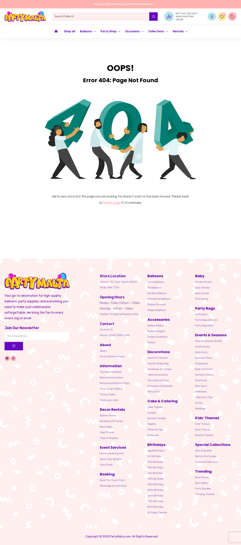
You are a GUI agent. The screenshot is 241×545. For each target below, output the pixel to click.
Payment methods (110, 372)
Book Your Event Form (112, 480)
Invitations (201, 314)
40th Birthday (155, 484)
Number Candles (156, 418)
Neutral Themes (204, 435)
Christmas (201, 380)
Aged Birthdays (156, 450)
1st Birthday (154, 456)
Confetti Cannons (157, 357)
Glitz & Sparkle (203, 450)
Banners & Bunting (158, 363)
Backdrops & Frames (111, 421)
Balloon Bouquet (156, 304)
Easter (199, 402)
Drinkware (153, 435)
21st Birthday (155, 473)
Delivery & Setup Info (112, 453)
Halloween (201, 391)
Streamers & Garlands (160, 386)
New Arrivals (202, 477)
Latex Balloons (155, 282)
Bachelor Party (203, 357)
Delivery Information (111, 377)
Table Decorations (157, 374)
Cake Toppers (155, 407)
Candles (151, 412)
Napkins (151, 424)
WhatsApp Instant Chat (113, 485)
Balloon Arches (108, 415)
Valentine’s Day (204, 397)
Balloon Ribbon (155, 325)
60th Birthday (155, 495)
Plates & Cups (155, 429)
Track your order (109, 400)
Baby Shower (202, 287)
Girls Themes (202, 424)
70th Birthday (155, 501)
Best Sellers (202, 483)
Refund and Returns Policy (115, 383)
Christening (201, 298)
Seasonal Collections (207, 461)
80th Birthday (155, 506)
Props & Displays (109, 438)
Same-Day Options (110, 459)
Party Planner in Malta (112, 356)
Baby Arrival (202, 293)
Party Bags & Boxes (206, 320)
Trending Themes (205, 494)
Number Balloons (156, 293)
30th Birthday (155, 478)
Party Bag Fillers (204, 325)
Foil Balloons (154, 287)
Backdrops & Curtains (159, 369)
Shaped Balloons (156, 310)
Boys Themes (203, 429)
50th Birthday (155, 490)
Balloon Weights (156, 331)
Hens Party (201, 352)
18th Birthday (155, 467)
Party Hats (153, 391)
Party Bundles (203, 488)
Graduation (201, 363)
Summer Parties (204, 374)
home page (112, 203)
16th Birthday (155, 461)
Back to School (203, 369)
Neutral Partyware (205, 456)
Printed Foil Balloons (158, 298)
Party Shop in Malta (111, 388)
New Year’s (201, 386)
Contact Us (106, 329)
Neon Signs (106, 426)
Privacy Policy (108, 394)
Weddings (200, 408)
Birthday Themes (157, 512)
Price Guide (106, 464)
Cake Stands (107, 432)
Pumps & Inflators (157, 336)
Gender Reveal (203, 282)
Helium (151, 342)
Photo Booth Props (158, 380)
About (103, 350)
